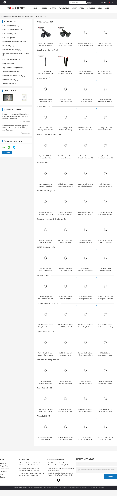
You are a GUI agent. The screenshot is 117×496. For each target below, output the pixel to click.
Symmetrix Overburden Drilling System (15, 54)
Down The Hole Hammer (10, 30)
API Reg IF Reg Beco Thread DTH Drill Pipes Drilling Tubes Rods (105, 130)
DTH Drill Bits (7, 34)
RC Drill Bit (6, 46)
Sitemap (2, 477)
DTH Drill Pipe (7, 38)
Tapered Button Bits (9, 72)
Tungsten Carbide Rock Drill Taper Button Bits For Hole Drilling (85, 355)
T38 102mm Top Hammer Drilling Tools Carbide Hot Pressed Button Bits (45, 327)
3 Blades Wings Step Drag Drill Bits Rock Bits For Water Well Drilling (45, 299)
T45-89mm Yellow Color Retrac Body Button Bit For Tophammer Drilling (85, 327)
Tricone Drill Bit (7, 84)
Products (43, 8)
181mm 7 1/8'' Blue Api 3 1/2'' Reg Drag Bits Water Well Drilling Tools (105, 299)
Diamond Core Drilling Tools (12, 76)
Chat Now (104, 2)
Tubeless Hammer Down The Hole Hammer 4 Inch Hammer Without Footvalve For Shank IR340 (29, 469)
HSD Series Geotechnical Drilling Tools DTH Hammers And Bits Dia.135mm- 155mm (30, 464)
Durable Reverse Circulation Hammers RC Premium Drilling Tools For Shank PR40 (60, 474)
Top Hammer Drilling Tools (11, 68)
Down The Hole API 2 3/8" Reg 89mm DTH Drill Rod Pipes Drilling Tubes (45, 130)
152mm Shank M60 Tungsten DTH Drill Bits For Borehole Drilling (105, 101)
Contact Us (91, 8)
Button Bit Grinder (8, 80)
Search (89, 2)
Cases (107, 8)
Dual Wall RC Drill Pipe (10, 50)
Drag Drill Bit (6, 64)
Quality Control (78, 8)
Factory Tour (64, 8)
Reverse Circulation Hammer (12, 42)
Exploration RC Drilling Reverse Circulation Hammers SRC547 (45, 158)
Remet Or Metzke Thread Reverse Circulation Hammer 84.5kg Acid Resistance (58, 464)
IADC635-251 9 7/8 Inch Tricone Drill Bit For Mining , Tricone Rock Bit (45, 439)
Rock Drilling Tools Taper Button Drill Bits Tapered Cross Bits (45, 355)
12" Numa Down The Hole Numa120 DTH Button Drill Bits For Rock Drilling (31, 474)
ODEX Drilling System (9, 60)
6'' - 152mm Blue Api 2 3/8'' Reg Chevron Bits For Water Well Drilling (85, 299)
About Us (53, 8)
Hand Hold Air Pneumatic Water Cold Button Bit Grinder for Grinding (45, 411)
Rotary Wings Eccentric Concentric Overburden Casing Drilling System (105, 242)
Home (35, 8)
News (100, 8)
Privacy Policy (18, 487)
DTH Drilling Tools (8, 26)
